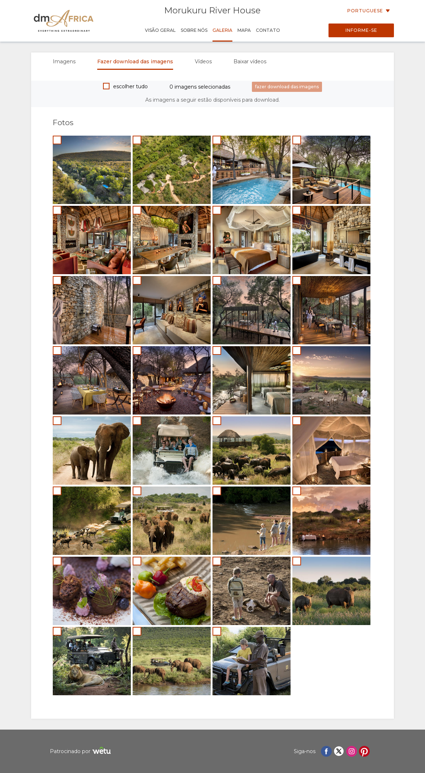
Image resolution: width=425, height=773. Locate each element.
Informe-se (361, 30)
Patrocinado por (81, 751)
